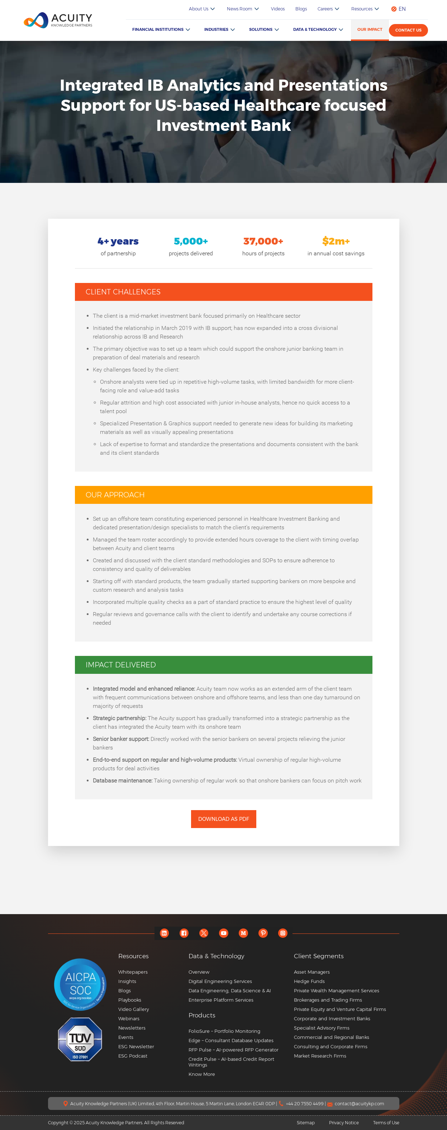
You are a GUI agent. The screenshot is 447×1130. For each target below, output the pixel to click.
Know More (202, 1074)
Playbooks (129, 1000)
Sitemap (306, 1122)
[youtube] (223, 933)
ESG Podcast (132, 1056)
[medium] (243, 933)
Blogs (301, 8)
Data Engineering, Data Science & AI (230, 990)
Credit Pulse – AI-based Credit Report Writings (231, 1062)
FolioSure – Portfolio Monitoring (224, 1031)
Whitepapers (133, 972)
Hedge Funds (309, 981)
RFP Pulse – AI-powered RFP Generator (234, 1050)
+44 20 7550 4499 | (306, 1103)
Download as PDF (223, 819)
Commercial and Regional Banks (331, 1037)
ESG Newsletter (136, 1046)
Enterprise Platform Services (221, 1000)
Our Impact (369, 29)
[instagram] (283, 933)
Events (125, 1037)
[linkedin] (164, 933)
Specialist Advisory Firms (321, 1028)
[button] (239, 1015)
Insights (127, 981)
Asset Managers (312, 972)
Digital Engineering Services (220, 981)
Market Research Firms (320, 1056)
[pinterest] (263, 933)
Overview (199, 972)
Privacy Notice (344, 1122)
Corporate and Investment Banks (332, 1018)
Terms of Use (386, 1122)
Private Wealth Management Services (336, 990)
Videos (278, 8)
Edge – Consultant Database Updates (231, 1040)
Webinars (128, 1018)
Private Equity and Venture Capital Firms (340, 1009)
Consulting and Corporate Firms (330, 1046)
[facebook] (184, 933)
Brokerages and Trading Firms (328, 1000)
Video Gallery (133, 1009)
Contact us (408, 30)
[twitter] (204, 933)
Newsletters (132, 1028)
